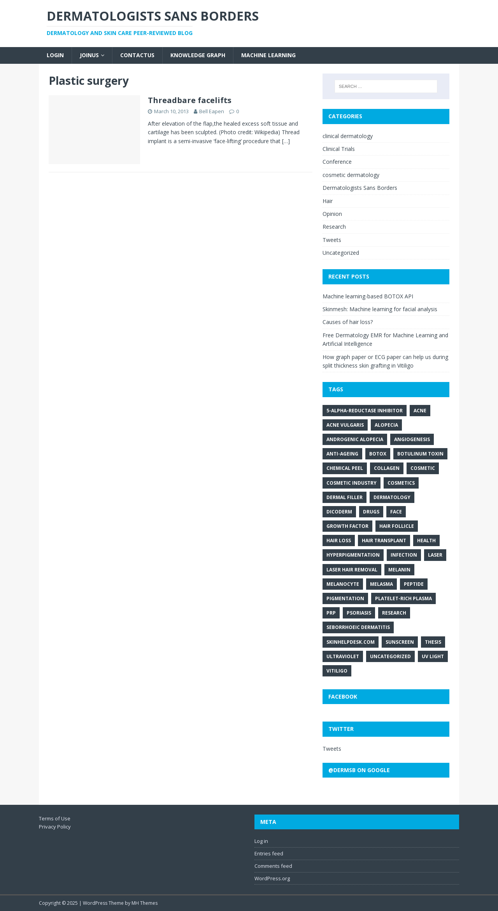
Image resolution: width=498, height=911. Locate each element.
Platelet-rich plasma (403, 598)
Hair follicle (396, 526)
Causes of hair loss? (348, 322)
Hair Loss (338, 540)
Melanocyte (342, 584)
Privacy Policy (55, 826)
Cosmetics (401, 483)
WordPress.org (272, 878)
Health (426, 540)
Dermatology (392, 497)
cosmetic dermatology (351, 175)
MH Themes (145, 903)
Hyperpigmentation (353, 555)
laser (435, 555)
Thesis (433, 642)
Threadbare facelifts (189, 100)
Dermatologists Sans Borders (360, 187)
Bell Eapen (211, 111)
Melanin (399, 569)
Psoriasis (359, 613)
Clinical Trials (339, 148)
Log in (261, 840)
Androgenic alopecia (354, 439)
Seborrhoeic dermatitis (358, 627)
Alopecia (386, 425)
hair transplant (384, 540)
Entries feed (268, 853)
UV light (433, 656)
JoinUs (89, 55)
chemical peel (344, 468)
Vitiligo (336, 670)
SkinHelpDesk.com (350, 642)
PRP (331, 613)
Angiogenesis (412, 439)
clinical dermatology (348, 136)
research (394, 613)
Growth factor (347, 526)
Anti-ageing (342, 453)
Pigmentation (345, 598)
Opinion (332, 213)
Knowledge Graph (197, 55)
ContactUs (137, 55)
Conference (337, 161)
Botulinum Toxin (420, 453)
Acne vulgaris (345, 425)
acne (420, 410)
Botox (377, 453)
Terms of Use (54, 818)
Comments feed (273, 865)
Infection (404, 555)
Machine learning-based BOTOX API (368, 296)
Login (55, 55)
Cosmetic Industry (351, 483)
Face (396, 511)
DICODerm (339, 511)
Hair (328, 201)
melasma (381, 584)
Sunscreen (400, 642)
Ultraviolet (342, 656)
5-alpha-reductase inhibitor (364, 410)
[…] (286, 141)
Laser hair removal (351, 569)
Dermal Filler (344, 497)
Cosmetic (422, 468)
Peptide (414, 584)
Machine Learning (268, 55)
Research (334, 226)
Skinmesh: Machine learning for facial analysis (380, 309)
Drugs (371, 511)
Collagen (387, 468)
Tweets (332, 240)
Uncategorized (341, 252)
